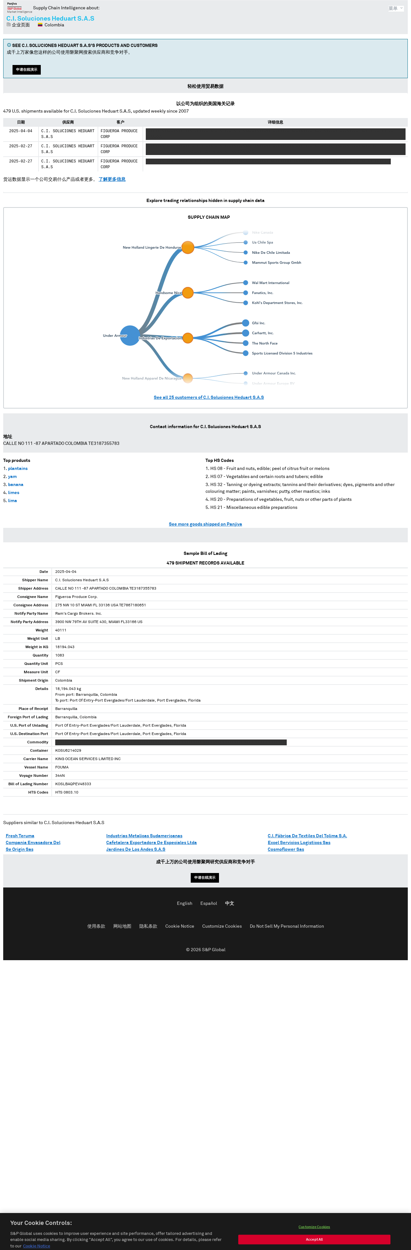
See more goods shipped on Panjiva (205, 524)
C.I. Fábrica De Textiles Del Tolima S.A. (307, 836)
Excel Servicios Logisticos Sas (299, 843)
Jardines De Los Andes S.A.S (135, 849)
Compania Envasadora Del (33, 843)
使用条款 (96, 926)
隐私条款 (148, 926)
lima (12, 501)
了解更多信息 (112, 179)
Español (208, 903)
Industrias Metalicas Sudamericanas (144, 836)
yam (12, 476)
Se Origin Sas (19, 849)
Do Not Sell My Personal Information (287, 926)
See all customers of (209, 397)
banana (15, 485)
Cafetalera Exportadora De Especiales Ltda (151, 843)
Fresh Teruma (20, 836)
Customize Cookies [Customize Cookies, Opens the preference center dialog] (314, 1234)
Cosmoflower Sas (286, 849)
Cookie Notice (179, 926)
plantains (18, 468)
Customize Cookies (222, 926)
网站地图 (122, 926)
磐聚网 (19, 7)
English (184, 903)
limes (13, 493)
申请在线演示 (26, 69)
